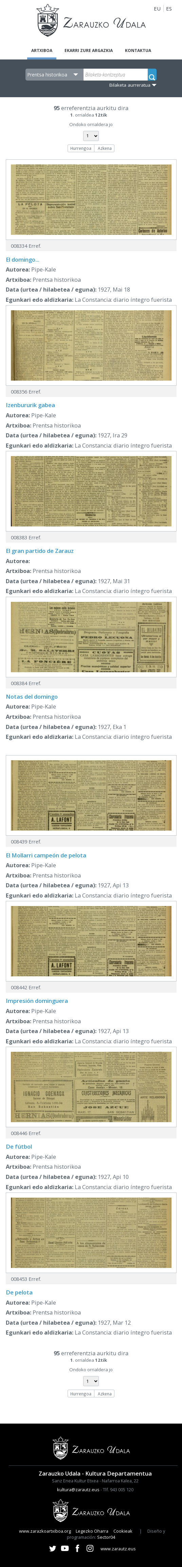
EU (157, 8)
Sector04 (106, 1537)
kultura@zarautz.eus (78, 1489)
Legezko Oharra (92, 1531)
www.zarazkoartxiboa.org (45, 1531)
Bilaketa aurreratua (129, 85)
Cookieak (122, 1531)
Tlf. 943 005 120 (118, 1489)
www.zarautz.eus (118, 1549)
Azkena (105, 148)
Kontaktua (138, 50)
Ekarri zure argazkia (89, 50)
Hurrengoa (80, 148)
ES (169, 8)
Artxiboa (41, 50)
